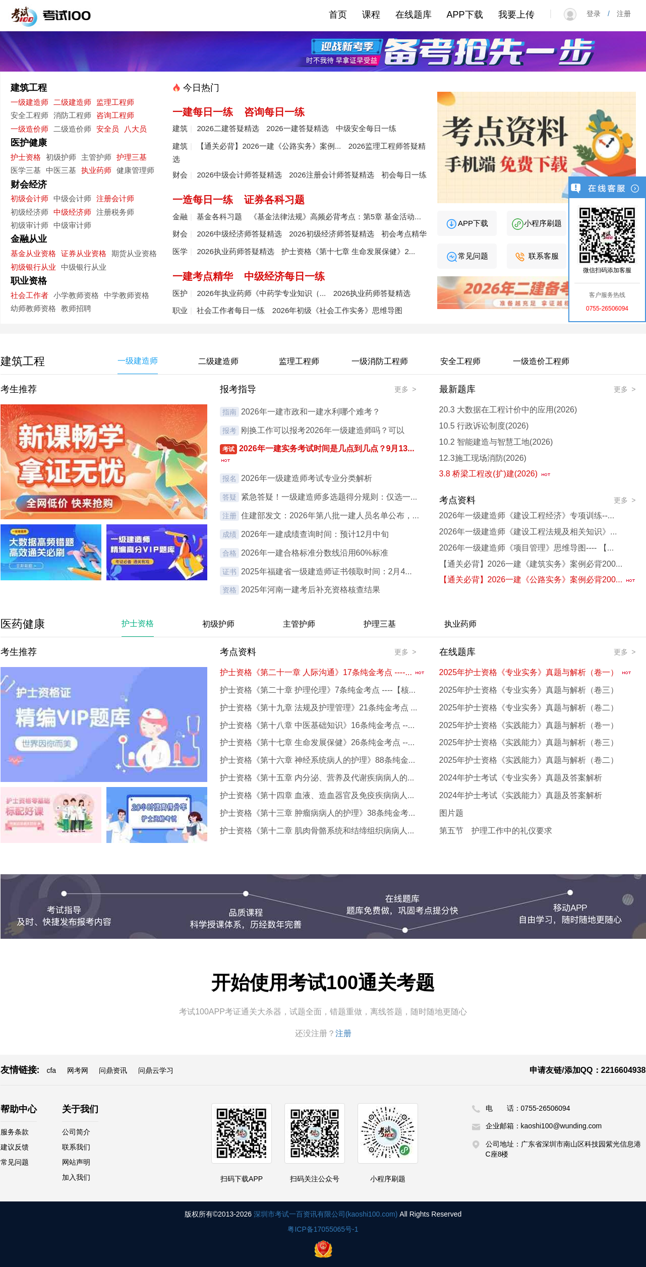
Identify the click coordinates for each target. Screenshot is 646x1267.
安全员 (107, 129)
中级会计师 (72, 198)
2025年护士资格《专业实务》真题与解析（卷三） (529, 690)
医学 (180, 251)
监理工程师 (115, 102)
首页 (338, 15)
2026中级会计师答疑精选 (239, 174)
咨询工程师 (115, 115)
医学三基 (26, 170)
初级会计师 (29, 198)
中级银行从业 (83, 267)
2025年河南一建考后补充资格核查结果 (310, 589)
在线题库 (413, 15)
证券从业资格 (83, 253)
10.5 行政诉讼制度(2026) (484, 425)
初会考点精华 (404, 233)
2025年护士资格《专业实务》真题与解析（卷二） (529, 707)
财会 (180, 174)
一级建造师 (29, 102)
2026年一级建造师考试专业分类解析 (306, 478)
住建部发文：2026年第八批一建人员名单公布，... (330, 515)
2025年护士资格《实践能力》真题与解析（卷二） (529, 760)
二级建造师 (72, 102)
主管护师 (96, 157)
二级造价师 (72, 129)
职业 (180, 310)
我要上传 (516, 15)
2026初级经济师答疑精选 (331, 233)
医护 (180, 293)
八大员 (135, 129)
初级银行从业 (33, 267)
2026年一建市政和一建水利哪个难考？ (310, 411)
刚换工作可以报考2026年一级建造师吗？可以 (322, 430)
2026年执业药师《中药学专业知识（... (261, 293)
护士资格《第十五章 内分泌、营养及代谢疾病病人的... (317, 777)
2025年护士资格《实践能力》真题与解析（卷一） (529, 725)
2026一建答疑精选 (297, 128)
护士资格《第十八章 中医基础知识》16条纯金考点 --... (317, 725)
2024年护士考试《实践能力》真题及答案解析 (521, 795)
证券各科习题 (274, 199)
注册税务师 (115, 212)
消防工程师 (72, 115)
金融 (180, 216)
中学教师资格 (126, 295)
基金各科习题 (219, 216)
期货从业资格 (134, 253)
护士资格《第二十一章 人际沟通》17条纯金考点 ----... (323, 672)
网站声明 (76, 1162)
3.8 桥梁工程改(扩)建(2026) (495, 473)
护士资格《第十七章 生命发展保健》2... (348, 251)
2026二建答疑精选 (228, 128)
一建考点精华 (202, 276)
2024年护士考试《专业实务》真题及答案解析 (521, 777)
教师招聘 (76, 308)
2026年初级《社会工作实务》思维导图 (337, 310)
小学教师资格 (76, 295)
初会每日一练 (404, 174)
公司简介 (76, 1132)
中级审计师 (72, 225)
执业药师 (96, 170)
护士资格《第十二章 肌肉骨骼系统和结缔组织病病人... (317, 830)
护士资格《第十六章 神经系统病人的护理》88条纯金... (318, 760)
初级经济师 (29, 212)
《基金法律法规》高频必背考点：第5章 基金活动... (335, 216)
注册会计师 (115, 198)
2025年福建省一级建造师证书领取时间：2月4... (326, 571)
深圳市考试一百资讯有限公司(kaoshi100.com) (326, 1214)
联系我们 (76, 1147)
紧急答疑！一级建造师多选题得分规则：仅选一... (329, 497)
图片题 (451, 813)
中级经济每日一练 (284, 276)
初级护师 (61, 157)
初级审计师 (29, 225)
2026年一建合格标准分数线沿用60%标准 (314, 553)
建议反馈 (15, 1147)
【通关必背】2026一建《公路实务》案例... (269, 146)
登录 (597, 14)
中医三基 (61, 170)
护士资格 (26, 157)
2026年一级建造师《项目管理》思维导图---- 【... (526, 548)
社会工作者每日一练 (231, 310)
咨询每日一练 (274, 111)
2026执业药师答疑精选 (235, 251)
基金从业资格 (33, 253)
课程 (371, 15)
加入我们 (76, 1177)
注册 (620, 14)
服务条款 (15, 1132)
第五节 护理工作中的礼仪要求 (495, 830)
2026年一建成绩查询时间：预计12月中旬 (315, 534)
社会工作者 (29, 295)
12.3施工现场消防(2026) (482, 458)
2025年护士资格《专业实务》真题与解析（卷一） (535, 672)
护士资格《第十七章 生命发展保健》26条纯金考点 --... (317, 742)
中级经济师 (72, 212)
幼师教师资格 (33, 308)
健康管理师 (135, 170)
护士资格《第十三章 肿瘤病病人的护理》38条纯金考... (318, 813)
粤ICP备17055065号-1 (322, 1229)
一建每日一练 (202, 111)
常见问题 (466, 256)
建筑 (180, 128)
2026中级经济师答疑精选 (239, 233)
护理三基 (131, 157)
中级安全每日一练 (366, 128)
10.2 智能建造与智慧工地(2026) (496, 442)
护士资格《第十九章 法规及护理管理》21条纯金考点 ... (319, 707)
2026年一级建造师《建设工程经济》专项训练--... (527, 515)
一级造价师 (29, 129)
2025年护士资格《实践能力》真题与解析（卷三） (529, 742)
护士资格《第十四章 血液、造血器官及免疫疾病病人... (317, 795)
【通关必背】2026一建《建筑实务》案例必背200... (531, 564)
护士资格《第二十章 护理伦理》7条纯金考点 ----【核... (318, 690)
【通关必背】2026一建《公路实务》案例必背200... (537, 579)
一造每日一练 (202, 199)
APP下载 (465, 15)
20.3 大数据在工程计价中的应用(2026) (508, 409)
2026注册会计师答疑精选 (331, 174)
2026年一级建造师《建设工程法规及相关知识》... (528, 531)
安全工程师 (29, 115)
